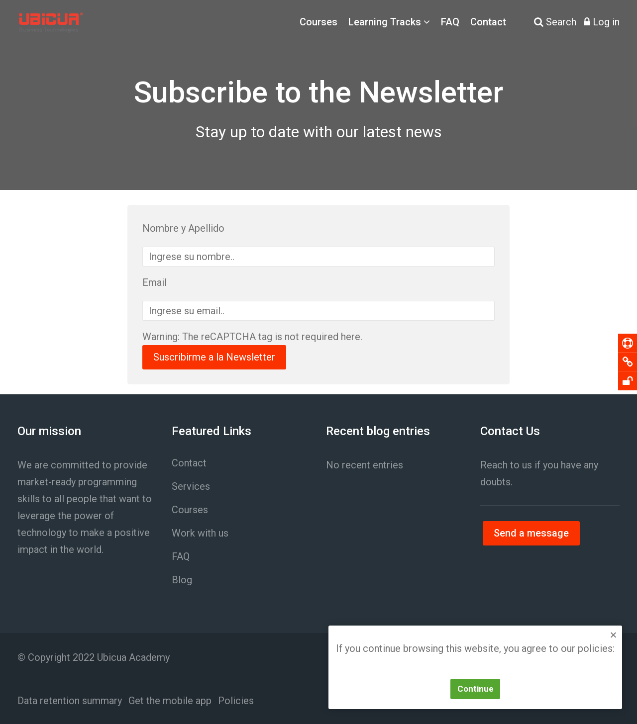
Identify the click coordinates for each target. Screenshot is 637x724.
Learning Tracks (384, 22)
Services (191, 486)
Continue (475, 689)
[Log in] (602, 21)
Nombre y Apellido (183, 228)
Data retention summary (69, 701)
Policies (236, 701)
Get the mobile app (170, 701)
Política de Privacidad (428, 666)
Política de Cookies (527, 666)
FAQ (450, 22)
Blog (182, 580)
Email (154, 282)
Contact (488, 22)
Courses (318, 22)
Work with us (200, 533)
